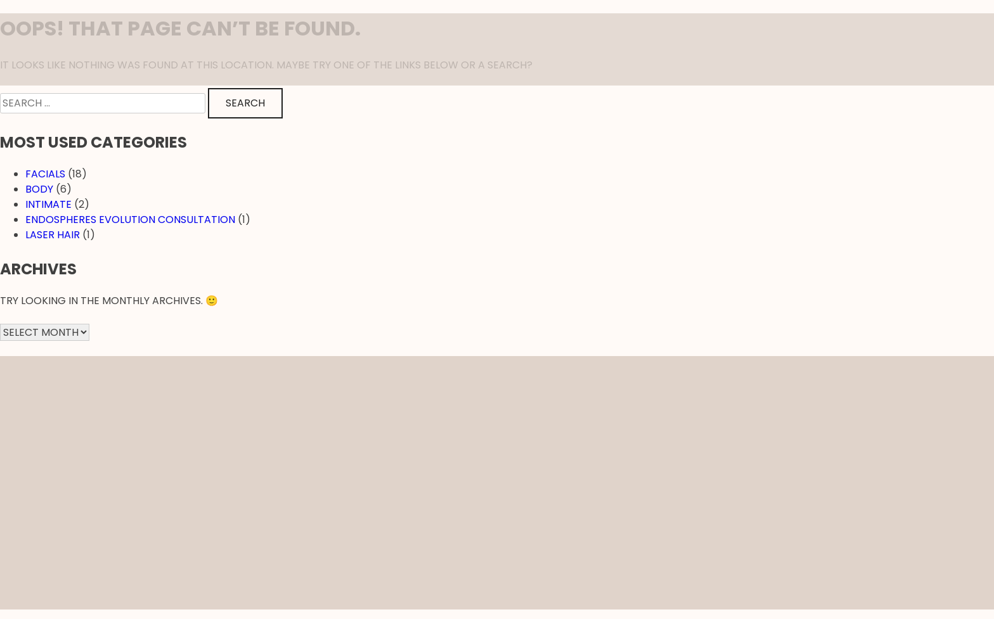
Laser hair (52, 234)
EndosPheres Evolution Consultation (130, 219)
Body (39, 189)
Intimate (48, 204)
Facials (45, 174)
